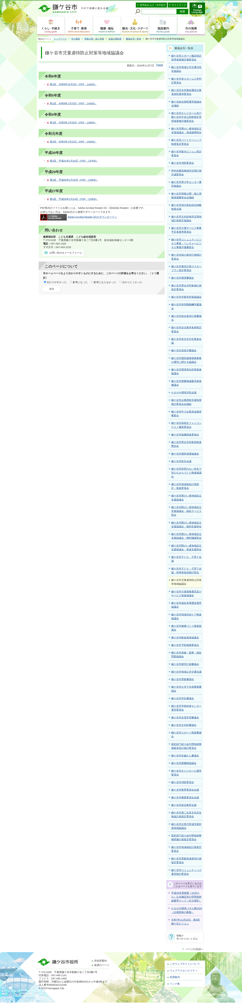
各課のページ (101, 965)
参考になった (80, 282)
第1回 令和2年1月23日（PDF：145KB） (73, 141)
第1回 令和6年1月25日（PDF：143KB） (73, 103)
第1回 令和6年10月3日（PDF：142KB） (73, 84)
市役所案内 (100, 960)
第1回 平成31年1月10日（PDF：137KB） (74, 160)
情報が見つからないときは (187, 937)
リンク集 (175, 983)
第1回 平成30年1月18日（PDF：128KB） (74, 180)
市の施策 (75, 39)
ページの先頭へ (194, 949)
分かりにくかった (132, 282)
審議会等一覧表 (133, 39)
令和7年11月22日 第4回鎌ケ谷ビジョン (185, 921)
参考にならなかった (105, 282)
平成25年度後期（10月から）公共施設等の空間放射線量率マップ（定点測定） (186, 897)
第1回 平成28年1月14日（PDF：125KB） (74, 199)
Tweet (159, 65)
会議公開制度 (115, 39)
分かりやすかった (57, 282)
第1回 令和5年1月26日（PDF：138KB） (73, 122)
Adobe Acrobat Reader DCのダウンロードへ (78, 217)
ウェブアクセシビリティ (183, 970)
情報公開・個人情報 (94, 39)
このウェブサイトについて (185, 964)
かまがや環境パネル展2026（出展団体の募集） (186, 910)
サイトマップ (179, 5)
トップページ (60, 39)
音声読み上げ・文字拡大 (153, 5)
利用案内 (175, 977)
